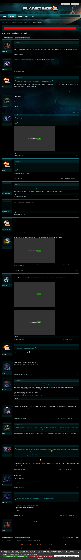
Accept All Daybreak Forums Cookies (15, 556)
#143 (62, 91)
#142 (77, 71)
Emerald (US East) (11, 34)
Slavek (4, 86)
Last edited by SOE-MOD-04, (69, 418)
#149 (77, 231)
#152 (77, 357)
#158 (77, 487)
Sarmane (4, 285)
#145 (77, 155)
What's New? (14, 19)
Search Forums (5, 19)
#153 (77, 374)
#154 (61, 400)
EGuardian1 (5, 354)
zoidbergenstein (23, 34)
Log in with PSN (75, 3)
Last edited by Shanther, (70, 515)
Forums (12, 16)
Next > (28, 37)
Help (33, 16)
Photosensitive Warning (49, 544)
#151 (61, 339)
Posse (3, 433)
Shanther (4, 484)
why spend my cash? (5, 372)
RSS (65, 544)
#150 (77, 270)
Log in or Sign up (65, 3)
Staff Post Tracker (23, 16)
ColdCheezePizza (6, 229)
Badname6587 (5, 211)
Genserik (4, 51)
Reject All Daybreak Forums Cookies (40, 556)
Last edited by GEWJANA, (70, 469)
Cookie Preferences (60, 544)
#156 (77, 439)
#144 (77, 108)
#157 (60, 469)
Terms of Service (40, 544)
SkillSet (4, 247)
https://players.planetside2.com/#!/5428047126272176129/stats (29, 482)
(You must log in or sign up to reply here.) (71, 537)
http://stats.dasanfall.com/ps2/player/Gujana (27, 505)
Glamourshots (5, 416)
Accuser (4, 389)
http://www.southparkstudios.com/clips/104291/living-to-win (28, 395)
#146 (62, 178)
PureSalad (4, 69)
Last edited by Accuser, (70, 400)
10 (25, 37)
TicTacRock (5, 106)
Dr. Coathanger (6, 193)
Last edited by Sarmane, (70, 339)
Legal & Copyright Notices (24, 544)
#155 (59, 418)
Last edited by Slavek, (71, 91)
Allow (39, 138)
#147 (77, 196)
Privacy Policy (33, 544)
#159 (61, 515)
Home (4, 16)
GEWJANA (5, 455)
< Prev (9, 37)
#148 (77, 214)
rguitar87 (4, 124)
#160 (77, 532)
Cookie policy (40, 558)
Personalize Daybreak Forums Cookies (66, 556)
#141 (77, 54)
